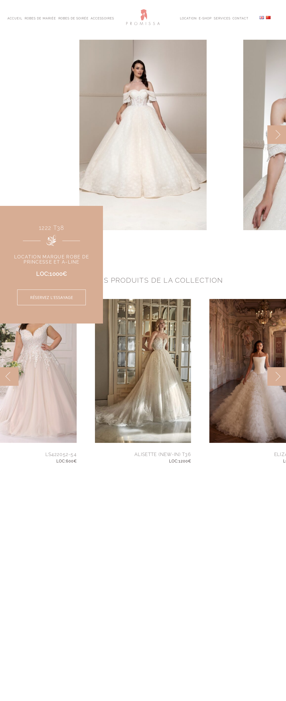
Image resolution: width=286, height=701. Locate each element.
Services (222, 18)
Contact (241, 18)
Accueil (14, 18)
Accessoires (102, 18)
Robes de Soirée (73, 18)
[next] (276, 134)
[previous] (9, 376)
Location (188, 18)
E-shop (205, 18)
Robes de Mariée (40, 18)
